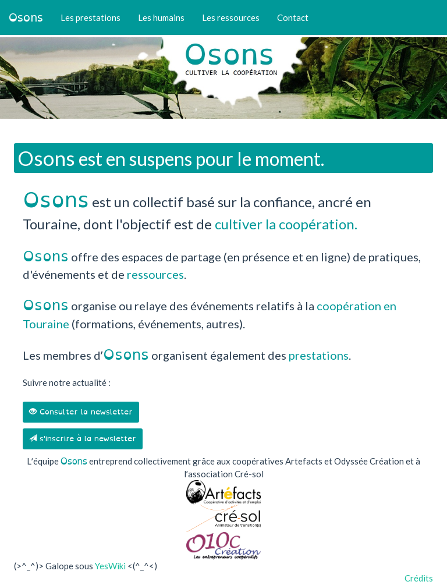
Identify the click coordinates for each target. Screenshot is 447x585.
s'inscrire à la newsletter (82, 438)
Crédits (419, 578)
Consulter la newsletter (81, 412)
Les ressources (231, 17)
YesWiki (110, 566)
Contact (292, 17)
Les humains (161, 17)
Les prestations (90, 17)
